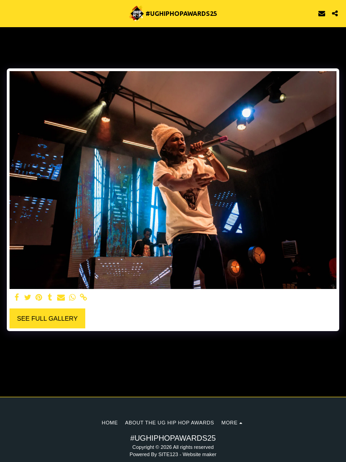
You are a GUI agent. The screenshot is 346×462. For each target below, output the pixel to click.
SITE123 (168, 454)
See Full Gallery (47, 318)
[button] (10, 13)
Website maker (199, 454)
